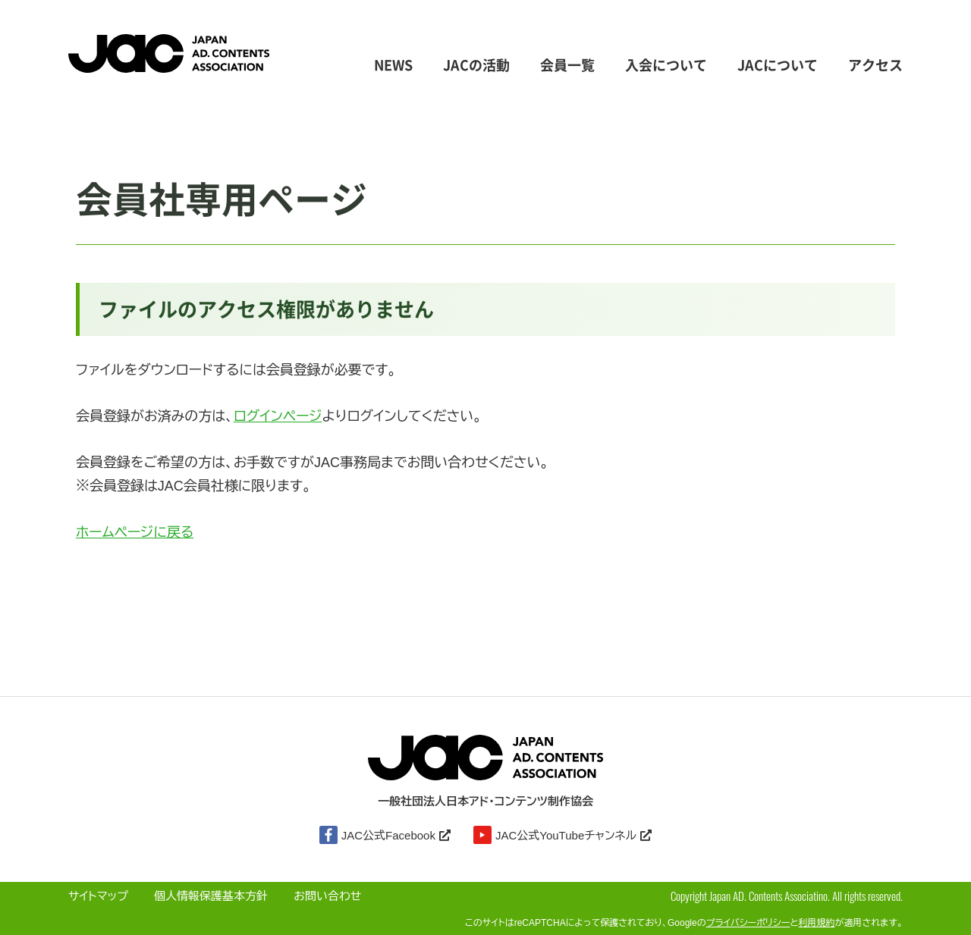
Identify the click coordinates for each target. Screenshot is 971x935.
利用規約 (817, 923)
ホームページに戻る (134, 532)
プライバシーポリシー (748, 923)
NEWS (393, 66)
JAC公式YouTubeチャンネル (562, 835)
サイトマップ (98, 896)
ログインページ (278, 416)
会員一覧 (567, 66)
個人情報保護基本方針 (211, 896)
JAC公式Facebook (385, 835)
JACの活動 (476, 66)
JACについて (777, 66)
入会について (666, 66)
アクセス (875, 66)
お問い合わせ (327, 896)
